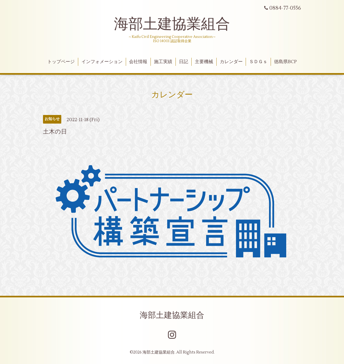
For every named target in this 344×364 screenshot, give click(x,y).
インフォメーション (102, 62)
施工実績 (163, 62)
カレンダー (231, 62)
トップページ (61, 62)
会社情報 (138, 62)
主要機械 (204, 62)
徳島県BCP (285, 62)
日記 (183, 62)
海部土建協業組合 (172, 24)
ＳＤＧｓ (258, 62)
